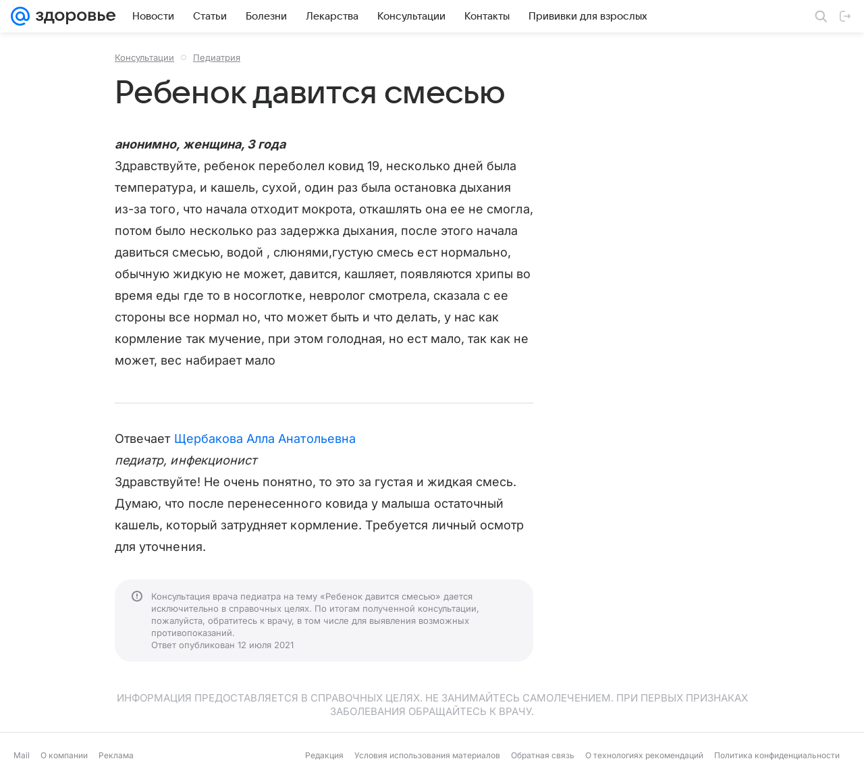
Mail (22, 755)
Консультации (144, 57)
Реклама (116, 755)
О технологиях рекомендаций (644, 755)
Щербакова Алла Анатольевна (265, 438)
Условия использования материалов (427, 755)
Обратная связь (542, 755)
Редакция (324, 755)
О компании (64, 755)
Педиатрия (216, 57)
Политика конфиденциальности (777, 755)
